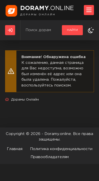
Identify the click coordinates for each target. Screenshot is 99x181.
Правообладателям (50, 157)
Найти (72, 30)
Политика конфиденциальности (61, 149)
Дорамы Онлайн (25, 99)
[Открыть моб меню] (89, 10)
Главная (14, 149)
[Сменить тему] (91, 30)
